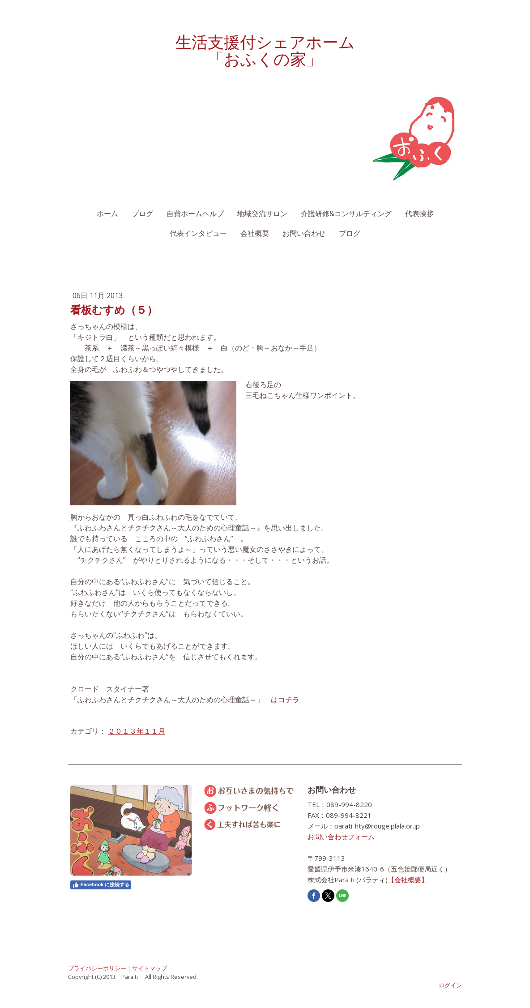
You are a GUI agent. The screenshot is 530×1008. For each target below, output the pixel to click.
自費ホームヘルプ (195, 213)
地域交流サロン (262, 213)
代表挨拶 (419, 213)
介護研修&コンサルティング (346, 213)
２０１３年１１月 (136, 731)
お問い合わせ (303, 233)
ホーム (107, 213)
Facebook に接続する (100, 884)
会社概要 (254, 233)
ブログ (142, 213)
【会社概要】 (408, 879)
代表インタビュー (198, 233)
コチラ (288, 700)
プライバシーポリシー (97, 968)
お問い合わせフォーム (341, 836)
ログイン (450, 985)
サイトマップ (149, 968)
